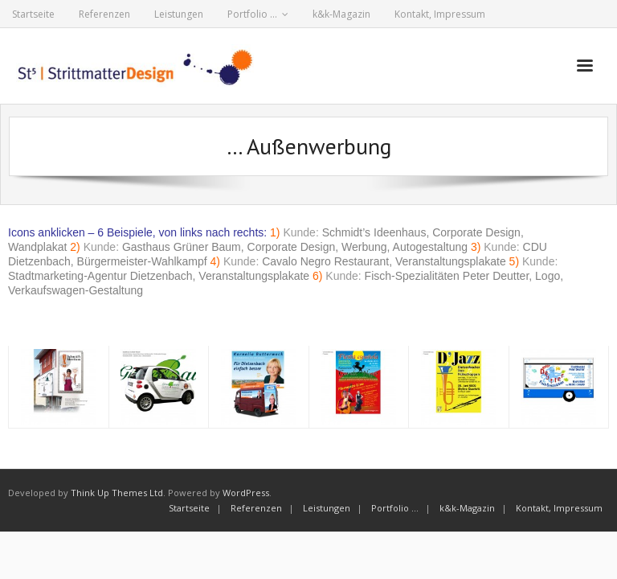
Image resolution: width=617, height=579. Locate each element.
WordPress (246, 493)
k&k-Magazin (341, 14)
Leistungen (178, 14)
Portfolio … (252, 14)
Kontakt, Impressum (439, 14)
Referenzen (104, 14)
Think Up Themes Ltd (117, 493)
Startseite (33, 14)
